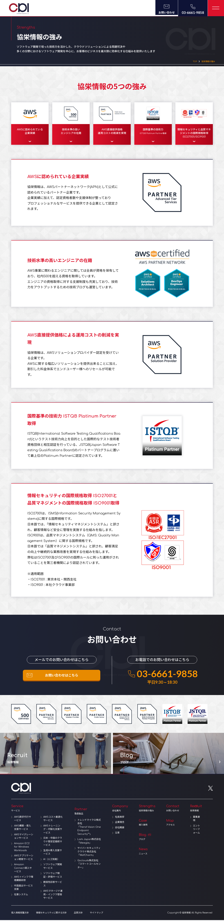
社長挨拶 (119, 818)
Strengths (147, 809)
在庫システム (21, 899)
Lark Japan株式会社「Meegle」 (89, 842)
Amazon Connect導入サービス (23, 872)
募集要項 (196, 820)
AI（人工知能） (51, 860)
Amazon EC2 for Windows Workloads (22, 848)
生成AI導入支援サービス (52, 853)
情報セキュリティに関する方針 (51, 914)
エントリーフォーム (196, 830)
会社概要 (119, 828)
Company (120, 809)
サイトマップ (95, 914)
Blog (147, 838)
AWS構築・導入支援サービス (22, 829)
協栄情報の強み (206, 62)
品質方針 (77, 914)
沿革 (117, 834)
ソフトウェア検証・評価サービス (52, 876)
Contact (172, 809)
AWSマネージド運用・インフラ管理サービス (53, 895)
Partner (88, 812)
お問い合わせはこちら (61, 677)
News (147, 852)
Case (147, 823)
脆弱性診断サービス (52, 885)
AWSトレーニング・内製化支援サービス (52, 830)
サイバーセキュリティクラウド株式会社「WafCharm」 (89, 852)
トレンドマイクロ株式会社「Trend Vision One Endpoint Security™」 (89, 828)
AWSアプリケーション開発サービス (23, 860)
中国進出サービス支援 (23, 892)
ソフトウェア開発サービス (52, 867)
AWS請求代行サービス (22, 820)
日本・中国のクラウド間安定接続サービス (52, 842)
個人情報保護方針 (19, 914)
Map (172, 823)
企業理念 (119, 823)
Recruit (196, 809)
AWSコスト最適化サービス (53, 820)
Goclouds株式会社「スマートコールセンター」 (89, 865)
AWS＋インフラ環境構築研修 (22, 883)
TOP (190, 62)
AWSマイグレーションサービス (23, 837)
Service (37, 809)
